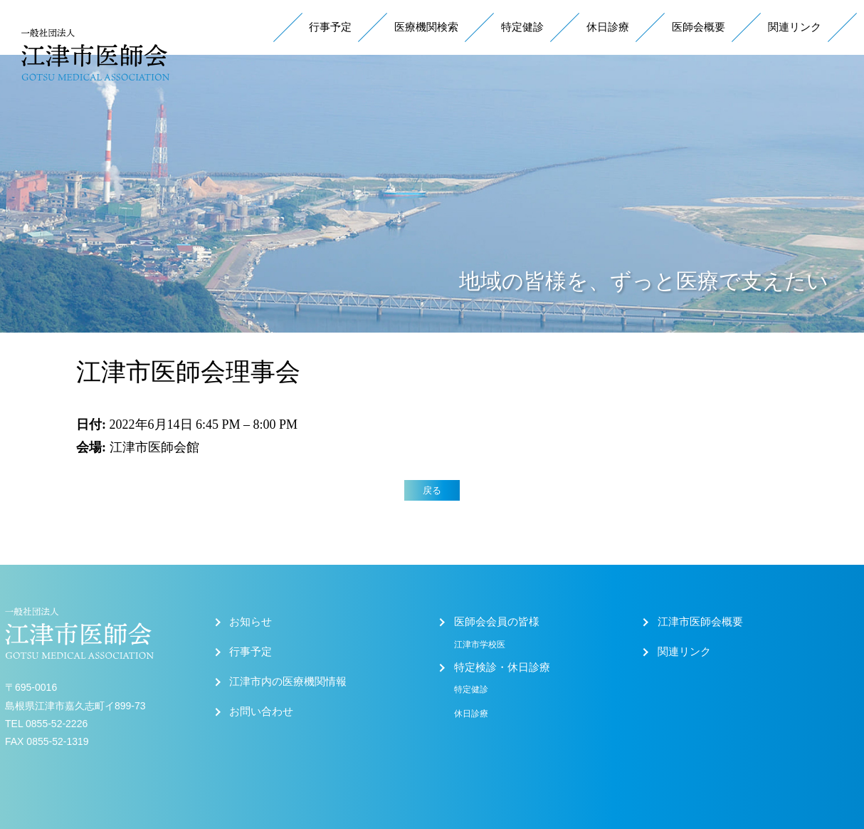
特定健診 (522, 27)
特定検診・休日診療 (502, 667)
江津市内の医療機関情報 (288, 681)
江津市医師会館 (154, 447)
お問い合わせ (261, 711)
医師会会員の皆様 (496, 621)
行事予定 (330, 27)
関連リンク (794, 27)
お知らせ (250, 621)
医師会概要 (698, 27)
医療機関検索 (426, 27)
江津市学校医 (479, 645)
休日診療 (607, 27)
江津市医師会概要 (700, 621)
